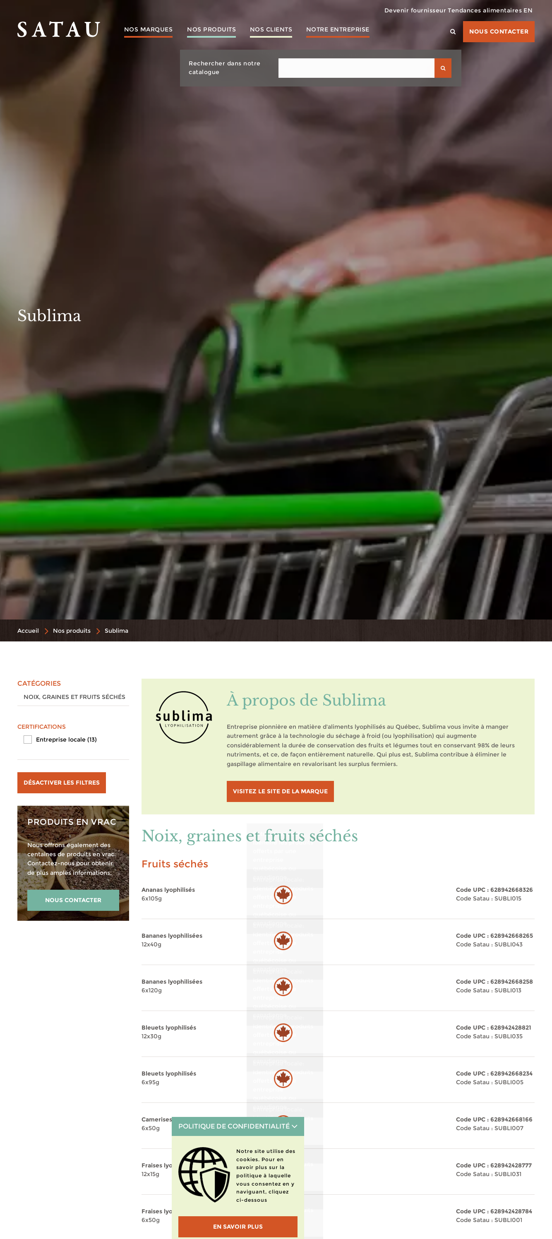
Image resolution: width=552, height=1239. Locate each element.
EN (524, 10)
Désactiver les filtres (62, 782)
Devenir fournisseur (398, 10)
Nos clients (281, 31)
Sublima (116, 630)
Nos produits (217, 31)
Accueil (28, 630)
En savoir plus (238, 1226)
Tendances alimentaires (474, 10)
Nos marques (150, 31)
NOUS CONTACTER (73, 900)
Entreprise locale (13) (66, 739)
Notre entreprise (352, 31)
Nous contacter (498, 31)
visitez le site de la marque (280, 791)
